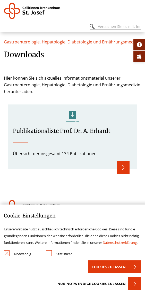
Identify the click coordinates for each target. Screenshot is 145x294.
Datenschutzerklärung (120, 242)
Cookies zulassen (109, 267)
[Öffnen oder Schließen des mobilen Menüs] (7, 27)
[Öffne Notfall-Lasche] (139, 56)
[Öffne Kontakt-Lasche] (139, 44)
